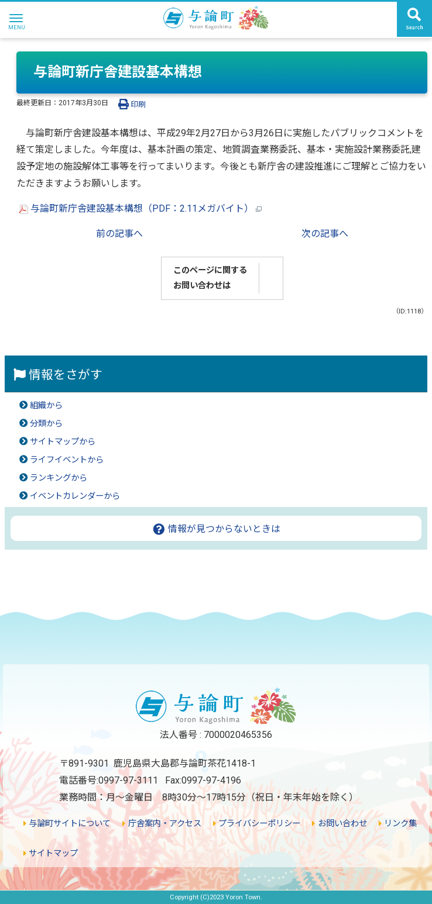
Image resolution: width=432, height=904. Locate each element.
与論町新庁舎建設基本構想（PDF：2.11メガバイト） (140, 208)
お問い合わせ (339, 824)
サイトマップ (50, 853)
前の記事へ (119, 233)
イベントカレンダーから (75, 496)
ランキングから (58, 478)
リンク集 (398, 824)
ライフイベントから (67, 460)
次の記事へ (324, 233)
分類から (46, 424)
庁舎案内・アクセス (161, 824)
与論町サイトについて (67, 824)
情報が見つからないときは (216, 528)
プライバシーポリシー (256, 824)
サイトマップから (62, 442)
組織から (46, 405)
